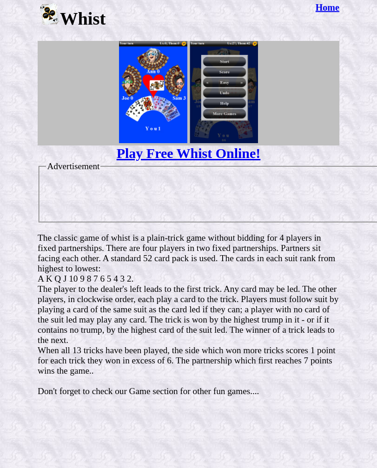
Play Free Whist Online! (189, 153)
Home (327, 7)
